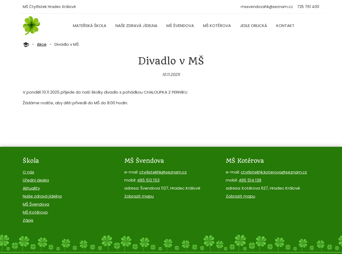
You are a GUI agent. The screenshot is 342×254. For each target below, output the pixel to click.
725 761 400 (308, 6)
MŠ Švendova (180, 25)
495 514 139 (250, 180)
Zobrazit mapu (139, 196)
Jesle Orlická (253, 25)
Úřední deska (36, 180)
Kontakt (285, 25)
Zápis (28, 220)
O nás (28, 172)
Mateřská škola (89, 25)
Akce (41, 44)
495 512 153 (148, 180)
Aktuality (31, 188)
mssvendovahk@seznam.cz (267, 6)
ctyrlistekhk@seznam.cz (163, 172)
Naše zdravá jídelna (136, 25)
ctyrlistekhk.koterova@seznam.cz (274, 172)
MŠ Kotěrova (217, 25)
